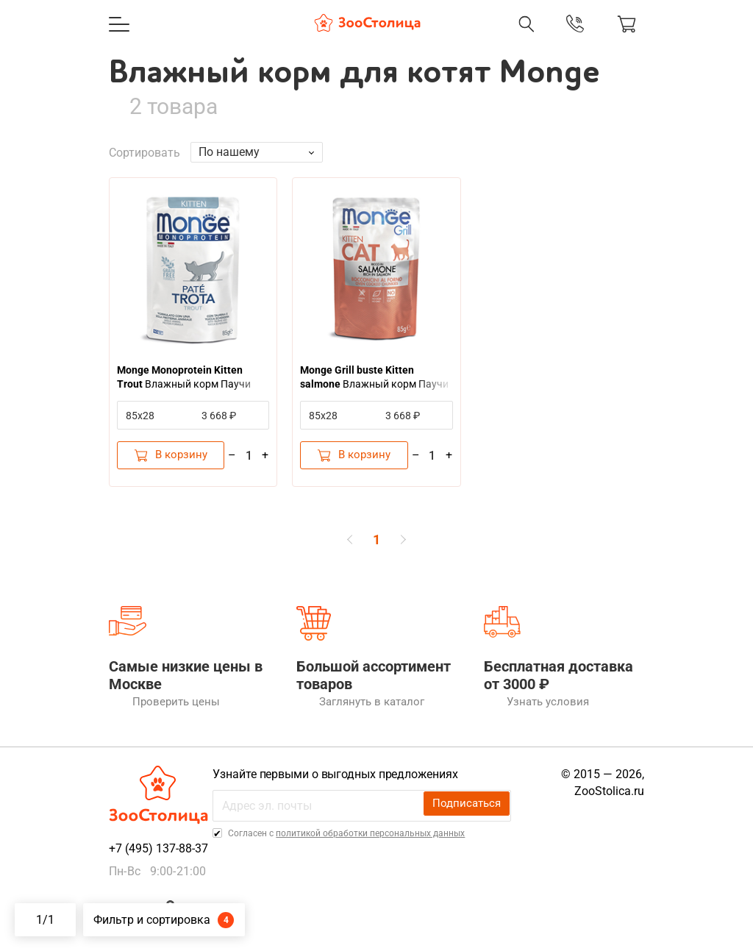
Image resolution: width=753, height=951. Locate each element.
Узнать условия (522, 714)
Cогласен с (351, 846)
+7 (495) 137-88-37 (158, 861)
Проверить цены (149, 714)
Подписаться (471, 817)
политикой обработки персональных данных (376, 846)
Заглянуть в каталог (346, 714)
